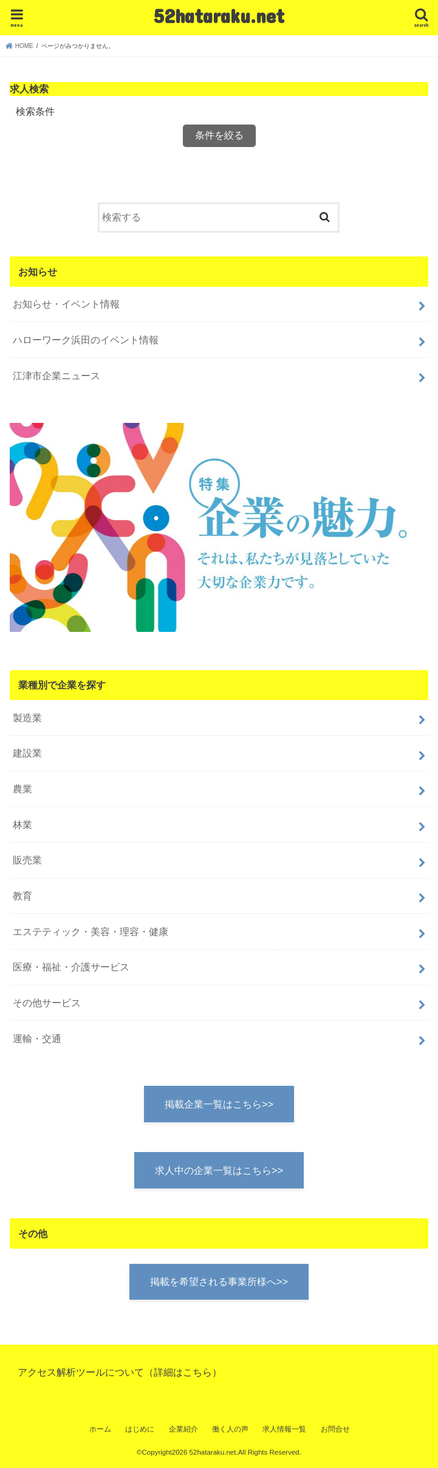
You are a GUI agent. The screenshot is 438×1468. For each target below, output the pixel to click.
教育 (22, 895)
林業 (22, 824)
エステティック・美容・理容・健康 (90, 931)
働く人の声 (230, 1429)
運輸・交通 (37, 1038)
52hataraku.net (219, 15)
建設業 (27, 752)
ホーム (100, 1429)
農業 (22, 788)
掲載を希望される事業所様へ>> (219, 1281)
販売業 (27, 859)
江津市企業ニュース (56, 375)
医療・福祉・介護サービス (71, 966)
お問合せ (335, 1429)
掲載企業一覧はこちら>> (219, 1104)
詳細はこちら (183, 1372)
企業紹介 (183, 1429)
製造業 (27, 717)
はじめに (139, 1429)
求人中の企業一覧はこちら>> (219, 1170)
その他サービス (47, 1002)
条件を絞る (219, 135)
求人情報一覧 (284, 1429)
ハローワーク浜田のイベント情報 (86, 339)
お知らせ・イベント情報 (66, 303)
